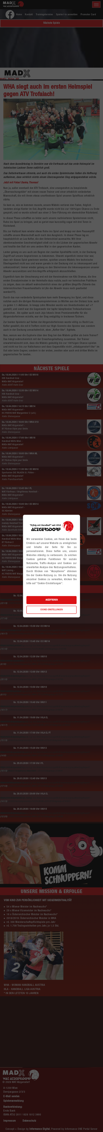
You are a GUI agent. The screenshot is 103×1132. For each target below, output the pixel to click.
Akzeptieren (51, 600)
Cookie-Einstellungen (51, 610)
